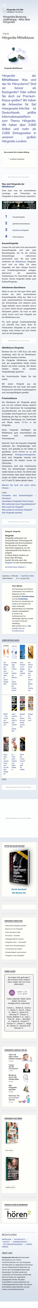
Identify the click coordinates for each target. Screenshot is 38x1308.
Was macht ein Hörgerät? (13, 507)
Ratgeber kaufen (10, 1187)
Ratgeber (9, 562)
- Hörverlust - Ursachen (12, 936)
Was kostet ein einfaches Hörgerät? (17, 510)
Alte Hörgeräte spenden (12, 512)
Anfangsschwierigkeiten (25, 454)
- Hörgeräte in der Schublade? (14, 955)
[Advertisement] (19, 177)
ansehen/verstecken (17, 159)
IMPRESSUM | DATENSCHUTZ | (15, 1239)
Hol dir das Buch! (19, 889)
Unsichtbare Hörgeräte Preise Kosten (17, 501)
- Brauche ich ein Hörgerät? (13, 929)
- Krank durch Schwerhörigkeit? (14, 946)
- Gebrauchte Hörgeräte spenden (15, 926)
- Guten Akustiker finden (12, 932)
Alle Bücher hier (19, 893)
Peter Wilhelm (17, 586)
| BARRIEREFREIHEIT (18, 1242)
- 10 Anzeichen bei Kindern (13, 949)
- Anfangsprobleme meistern (14, 939)
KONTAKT (6, 1242)
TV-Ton (25, 422)
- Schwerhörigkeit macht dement (15, 952)
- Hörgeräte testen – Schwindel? (15, 942)
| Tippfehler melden (27, 576)
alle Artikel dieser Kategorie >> (15, 567)
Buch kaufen (9, 1150)
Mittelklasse (10, 80)
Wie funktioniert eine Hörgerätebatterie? (19, 504)
